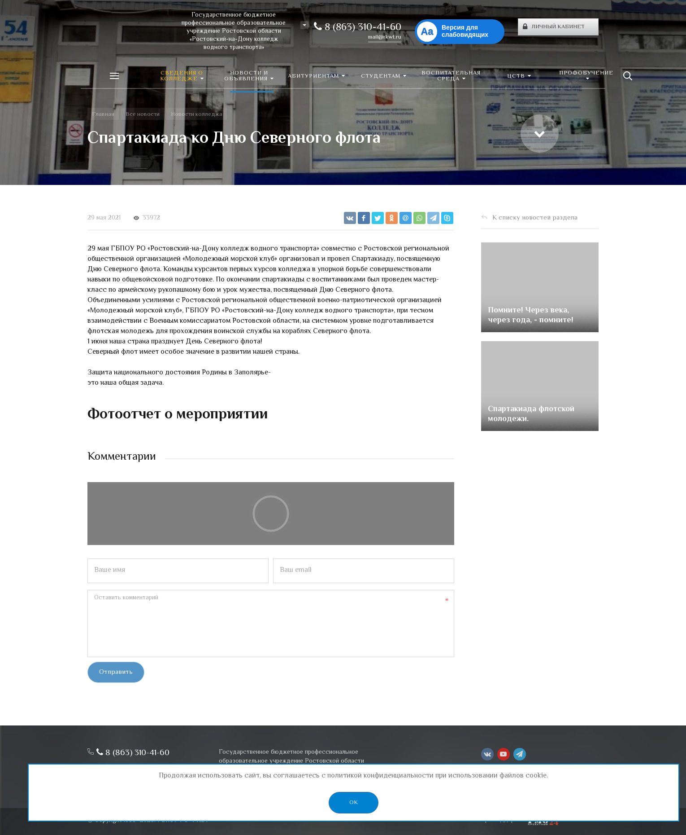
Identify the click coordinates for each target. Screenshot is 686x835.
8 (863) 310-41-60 (357, 28)
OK (353, 802)
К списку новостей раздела (534, 218)
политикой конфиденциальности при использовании (412, 776)
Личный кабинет (554, 26)
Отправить (116, 672)
